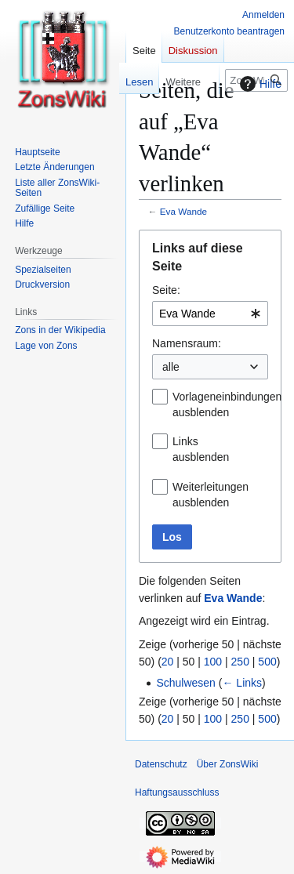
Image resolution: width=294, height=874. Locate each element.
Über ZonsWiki (228, 764)
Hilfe (258, 84)
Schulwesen (186, 682)
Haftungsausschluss (177, 792)
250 (240, 661)
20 (168, 661)
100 (213, 661)
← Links (242, 682)
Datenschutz (161, 764)
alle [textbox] (171, 367)
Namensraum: (186, 343)
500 (267, 661)
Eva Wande (183, 211)
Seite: (166, 290)
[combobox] (210, 313)
